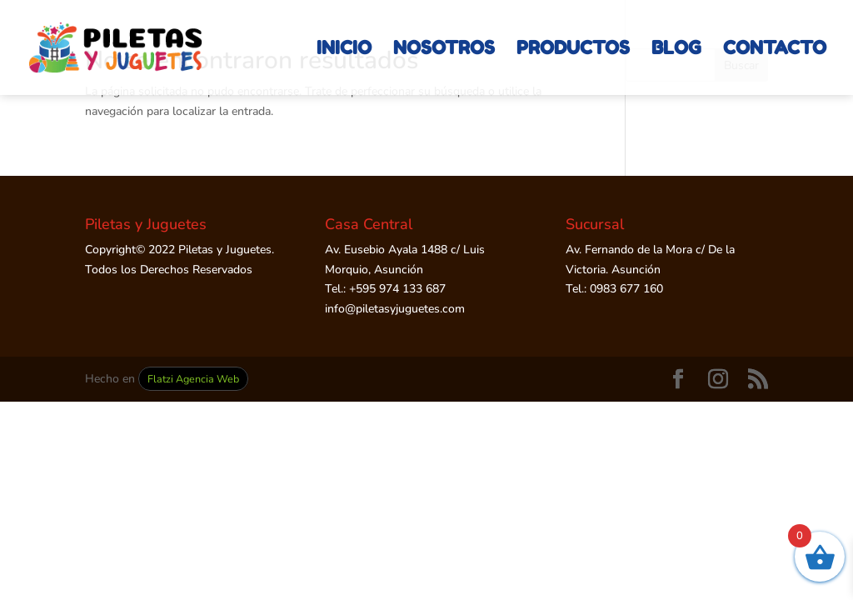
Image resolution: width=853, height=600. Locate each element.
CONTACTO (774, 50)
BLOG (676, 50)
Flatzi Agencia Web (193, 379)
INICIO (344, 50)
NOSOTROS (444, 50)
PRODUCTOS (573, 50)
